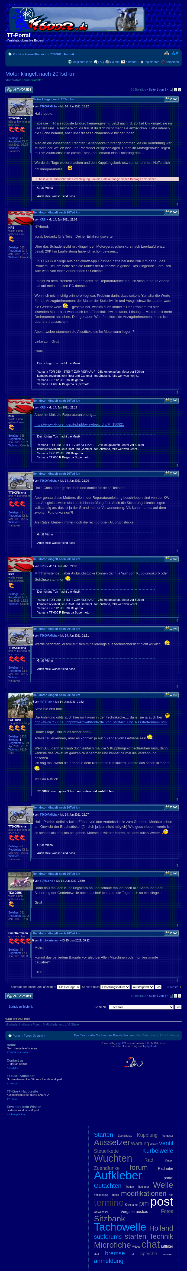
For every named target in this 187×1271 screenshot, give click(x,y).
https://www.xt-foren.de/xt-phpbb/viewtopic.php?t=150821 (79, 424)
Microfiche (112, 1244)
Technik (69, 54)
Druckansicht (166, 53)
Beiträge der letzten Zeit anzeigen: (45, 986)
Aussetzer (112, 1142)
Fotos (167, 1211)
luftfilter (167, 1246)
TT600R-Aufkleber (46, 1079)
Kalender (131, 61)
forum (139, 1167)
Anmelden (172, 61)
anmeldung (109, 1260)
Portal (17, 54)
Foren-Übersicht (35, 54)
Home (46, 1048)
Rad (148, 1160)
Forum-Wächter (32, 80)
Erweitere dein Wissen (46, 1110)
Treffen (129, 1186)
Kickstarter (131, 1204)
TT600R (55, 54)
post (161, 1201)
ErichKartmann (49, 940)
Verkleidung (101, 1194)
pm (144, 1203)
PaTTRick (46, 701)
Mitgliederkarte (82, 61)
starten (135, 1236)
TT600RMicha (48, 106)
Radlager (143, 1186)
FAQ (101, 61)
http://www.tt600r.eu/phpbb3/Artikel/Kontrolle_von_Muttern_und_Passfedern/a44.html (100, 722)
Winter (154, 1144)
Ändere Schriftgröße (175, 53)
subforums (108, 1236)
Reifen (169, 1160)
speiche (148, 1253)
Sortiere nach (106, 986)
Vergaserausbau (134, 1211)
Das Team (80, 1035)
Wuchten (113, 1158)
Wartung (140, 1143)
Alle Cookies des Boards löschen (112, 1035)
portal (168, 1178)
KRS (43, 219)
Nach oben (177, 204)
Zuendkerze (125, 1135)
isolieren (168, 1254)
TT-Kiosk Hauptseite (46, 1095)
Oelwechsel (101, 1212)
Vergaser (167, 1135)
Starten (103, 1134)
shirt (96, 1254)
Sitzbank (109, 1218)
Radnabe (165, 1168)
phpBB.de (151, 1046)
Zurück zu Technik (21, 1006)
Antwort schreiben (19, 90)
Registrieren (151, 61)
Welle (163, 1184)
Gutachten (108, 1185)
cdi (132, 1254)
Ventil (166, 1143)
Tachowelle (120, 1227)
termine (109, 1202)
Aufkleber (118, 1175)
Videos (136, 1246)
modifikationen (144, 1193)
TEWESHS (46, 880)
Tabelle (114, 1194)
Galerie (115, 61)
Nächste (172, 987)
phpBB (120, 1043)
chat (150, 1244)
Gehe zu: (100, 1006)
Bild (171, 1194)
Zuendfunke (107, 1168)
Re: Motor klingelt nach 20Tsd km (56, 212)
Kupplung (147, 1135)
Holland (161, 1228)
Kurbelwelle (157, 1150)
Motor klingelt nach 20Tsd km (40, 74)
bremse (115, 1253)
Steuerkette (106, 1151)
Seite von (157, 89)
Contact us (46, 1064)
